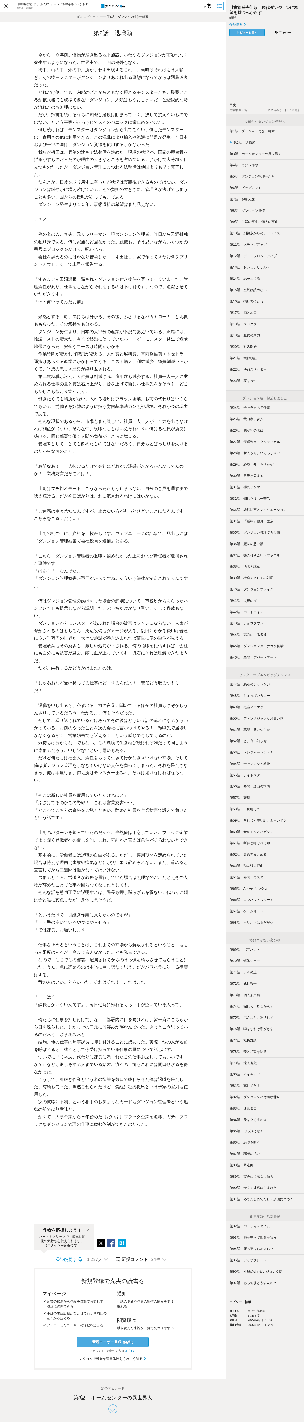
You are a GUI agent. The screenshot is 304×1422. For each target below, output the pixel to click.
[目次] (220, 6)
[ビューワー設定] (208, 6)
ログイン (130, 1350)
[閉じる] (88, 1230)
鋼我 (232, 18)
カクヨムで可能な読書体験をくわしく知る (113, 1359)
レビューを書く (247, 32)
